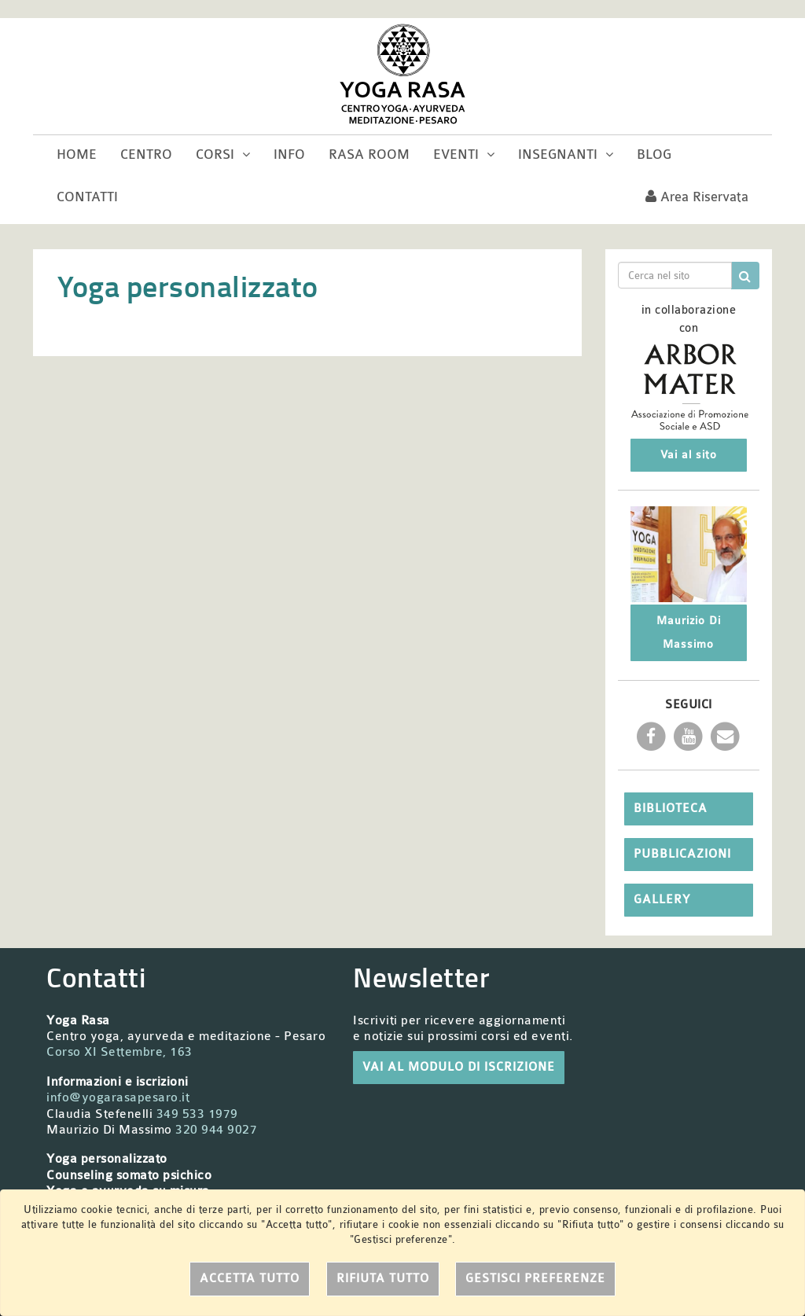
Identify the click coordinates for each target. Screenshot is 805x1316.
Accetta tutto (250, 1278)
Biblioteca (671, 808)
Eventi (463, 154)
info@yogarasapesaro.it (117, 1097)
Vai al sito (688, 454)
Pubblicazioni (682, 854)
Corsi (223, 154)
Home (77, 154)
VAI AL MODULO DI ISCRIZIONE (458, 1067)
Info (289, 154)
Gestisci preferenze (535, 1278)
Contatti (87, 196)
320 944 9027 (216, 1130)
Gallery (662, 899)
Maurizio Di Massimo (688, 632)
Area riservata (696, 196)
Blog (654, 154)
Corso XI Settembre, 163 (119, 1052)
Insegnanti (565, 154)
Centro (146, 154)
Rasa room (369, 154)
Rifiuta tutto (382, 1278)
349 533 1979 (197, 1114)
